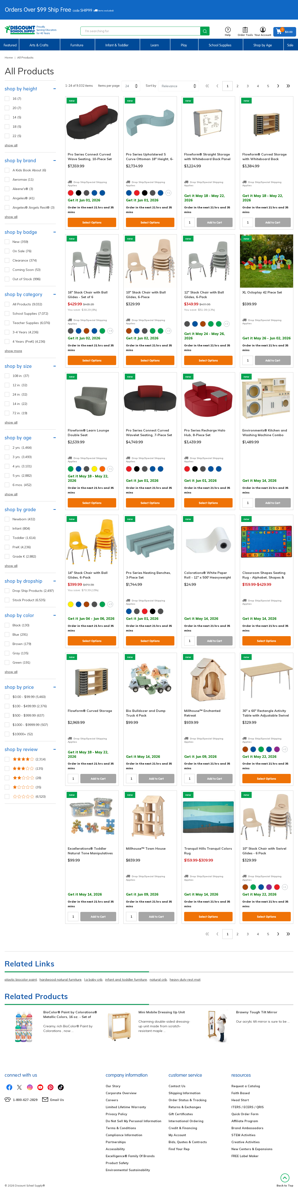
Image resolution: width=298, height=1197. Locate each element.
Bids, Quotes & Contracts (188, 1142)
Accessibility (115, 1149)
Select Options (92, 222)
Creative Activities (245, 1142)
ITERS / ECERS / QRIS (247, 1107)
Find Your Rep (179, 1149)
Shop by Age (263, 45)
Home (9, 57)
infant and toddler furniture (126, 979)
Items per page (109, 85)
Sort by (151, 85)
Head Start (240, 1100)
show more (13, 351)
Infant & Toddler (117, 45)
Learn (155, 45)
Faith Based (240, 1093)
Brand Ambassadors (247, 1128)
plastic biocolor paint (21, 979)
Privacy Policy (116, 1114)
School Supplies (220, 45)
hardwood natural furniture (60, 979)
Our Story (113, 1086)
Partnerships (116, 1142)
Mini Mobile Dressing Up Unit (162, 1012)
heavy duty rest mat (185, 979)
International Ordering (186, 1121)
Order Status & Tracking (187, 1100)
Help (228, 32)
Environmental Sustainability (128, 1170)
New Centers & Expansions (251, 1149)
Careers (112, 1100)
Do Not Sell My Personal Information (133, 1121)
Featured (10, 45)
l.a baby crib (93, 979)
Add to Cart (214, 222)
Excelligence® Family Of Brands (130, 1156)
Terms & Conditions (121, 1128)
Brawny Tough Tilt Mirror (256, 1012)
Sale (290, 45)
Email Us (57, 1100)
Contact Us (177, 1086)
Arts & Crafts (39, 45)
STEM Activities (243, 1135)
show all (11, 145)
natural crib (158, 979)
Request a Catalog (245, 1086)
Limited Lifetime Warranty (126, 1107)
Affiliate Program (244, 1121)
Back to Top (285, 1180)
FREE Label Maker (245, 1156)
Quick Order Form (244, 1114)
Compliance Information (124, 1135)
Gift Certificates (181, 1114)
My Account (177, 1135)
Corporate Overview (121, 1093)
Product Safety (117, 1163)
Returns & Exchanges (185, 1107)
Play (184, 45)
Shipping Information (184, 1093)
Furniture (77, 45)
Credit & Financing (183, 1128)
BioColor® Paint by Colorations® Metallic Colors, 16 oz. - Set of (70, 1014)
